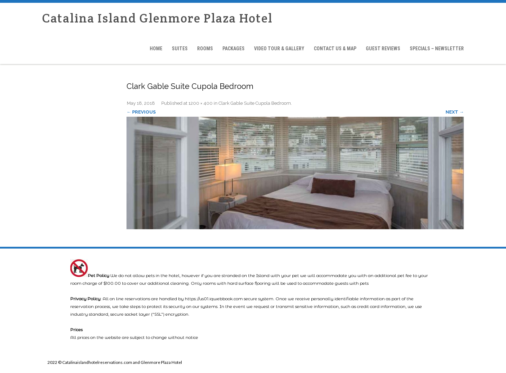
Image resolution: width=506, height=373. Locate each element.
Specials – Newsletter (437, 48)
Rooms (205, 48)
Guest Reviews (383, 48)
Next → (455, 112)
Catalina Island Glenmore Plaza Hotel (157, 18)
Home (156, 48)
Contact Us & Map (335, 48)
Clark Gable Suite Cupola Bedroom (255, 103)
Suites (180, 48)
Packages (233, 48)
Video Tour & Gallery (279, 48)
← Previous (141, 112)
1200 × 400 (200, 103)
